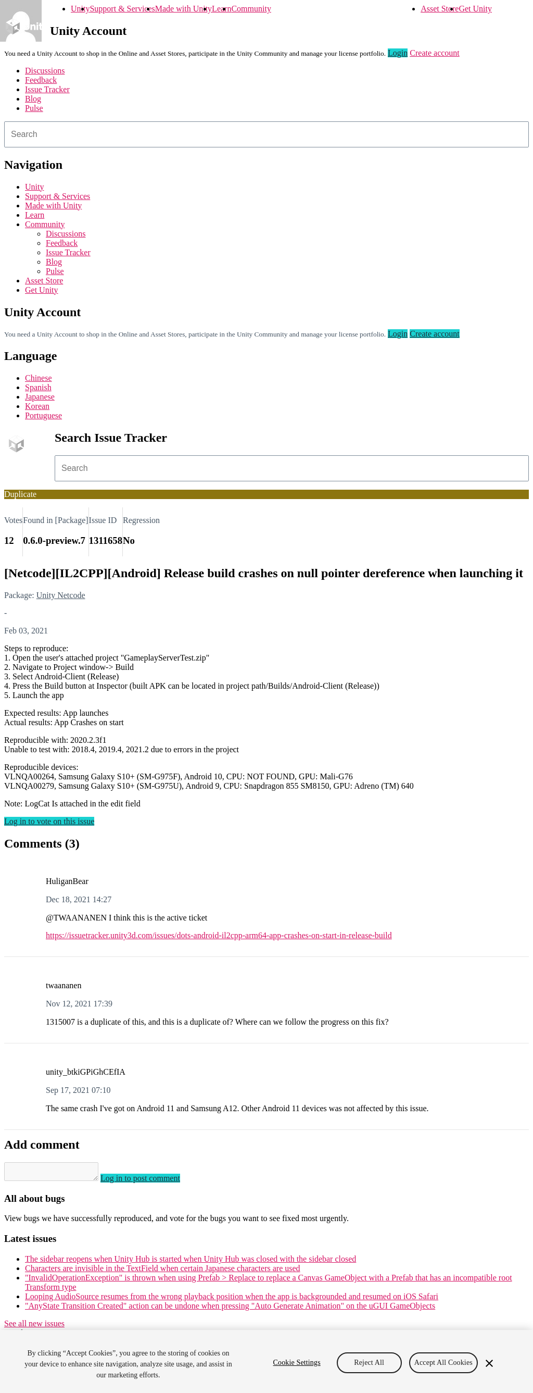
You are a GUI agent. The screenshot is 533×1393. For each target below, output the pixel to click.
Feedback (41, 80)
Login (398, 52)
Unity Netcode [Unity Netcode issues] (60, 595)
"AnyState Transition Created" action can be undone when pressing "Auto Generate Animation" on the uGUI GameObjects (230, 1308)
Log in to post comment (151, 1181)
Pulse (34, 108)
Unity (80, 8)
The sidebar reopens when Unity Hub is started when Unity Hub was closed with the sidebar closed (190, 1262)
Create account (435, 52)
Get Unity (475, 8)
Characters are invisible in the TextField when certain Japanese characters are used (162, 1271)
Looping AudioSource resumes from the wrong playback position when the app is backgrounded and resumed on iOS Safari (231, 1299)
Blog (33, 98)
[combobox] (266, 134)
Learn (221, 8)
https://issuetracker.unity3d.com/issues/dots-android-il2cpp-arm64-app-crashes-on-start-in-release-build (219, 935)
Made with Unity (183, 8)
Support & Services (122, 8)
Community (251, 8)
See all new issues (34, 1326)
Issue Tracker (47, 89)
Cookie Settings (297, 1362)
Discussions (45, 70)
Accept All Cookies (443, 1362)
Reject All (369, 1362)
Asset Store (440, 8)
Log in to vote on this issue (49, 821)
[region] (266, 1361)
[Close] (489, 1363)
